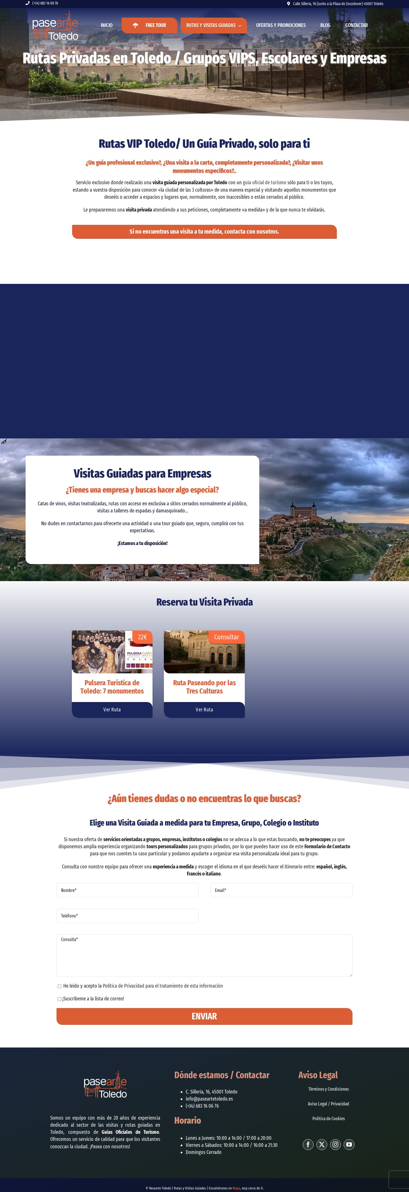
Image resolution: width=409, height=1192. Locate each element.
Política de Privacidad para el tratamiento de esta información (163, 986)
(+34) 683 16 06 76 (45, 3)
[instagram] (335, 1144)
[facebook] (308, 1144)
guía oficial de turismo (264, 182)
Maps (236, 1188)
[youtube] (349, 1144)
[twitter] (321, 1144)
